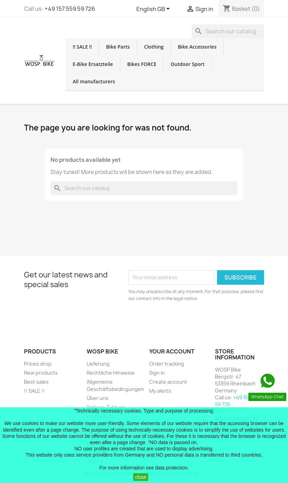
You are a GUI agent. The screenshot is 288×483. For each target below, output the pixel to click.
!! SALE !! (82, 46)
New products (41, 372)
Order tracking (166, 363)
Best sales (36, 381)
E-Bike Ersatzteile (93, 64)
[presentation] (186, 321)
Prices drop (37, 363)
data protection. (172, 467)
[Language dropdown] (154, 9)
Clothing (153, 46)
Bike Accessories (197, 46)
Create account (168, 381)
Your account (171, 351)
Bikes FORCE (142, 64)
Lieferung (98, 363)
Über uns (98, 398)
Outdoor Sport (187, 64)
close (140, 477)
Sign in (157, 372)
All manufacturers (94, 81)
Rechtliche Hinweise (111, 372)
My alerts (160, 391)
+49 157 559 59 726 (70, 9)
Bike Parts (118, 46)
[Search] (228, 31)
